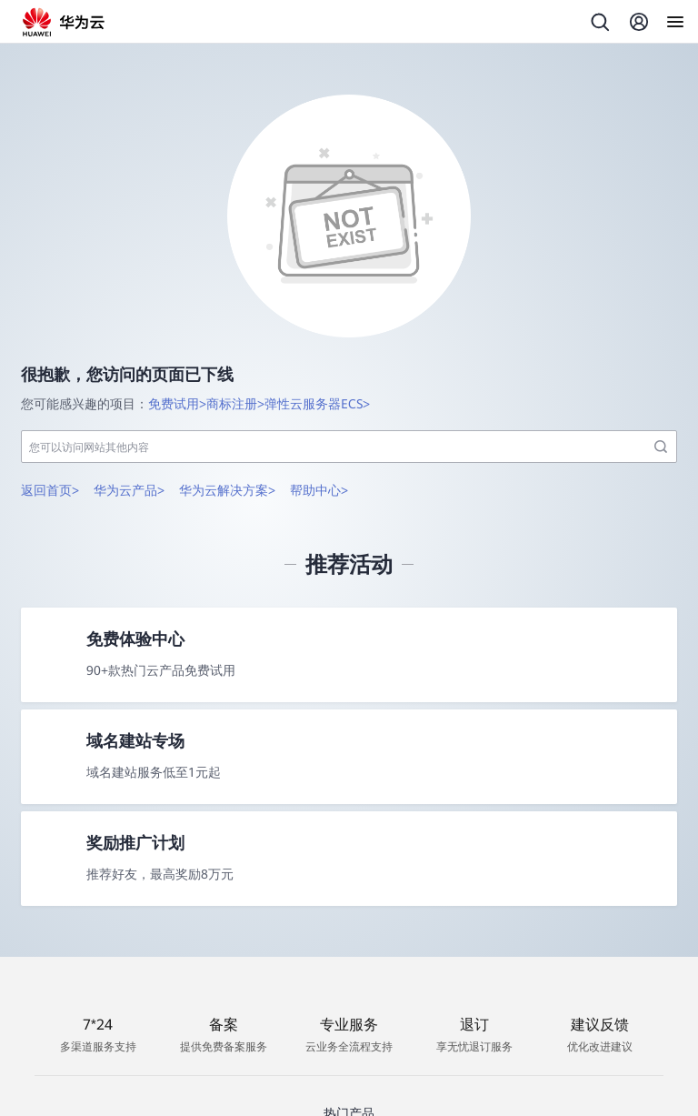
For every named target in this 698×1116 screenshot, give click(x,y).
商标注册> (235, 360)
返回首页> (50, 446)
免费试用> (177, 360)
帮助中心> (319, 446)
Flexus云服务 (306, 1094)
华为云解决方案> (227, 446)
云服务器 (225, 1094)
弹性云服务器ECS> (317, 360)
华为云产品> (129, 446)
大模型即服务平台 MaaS (430, 1094)
